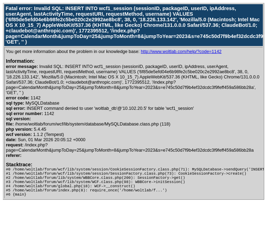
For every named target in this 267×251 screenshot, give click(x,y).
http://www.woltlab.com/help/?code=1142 (181, 51)
